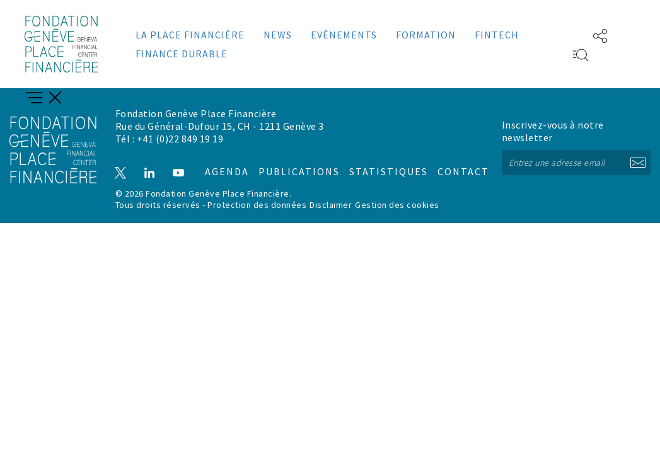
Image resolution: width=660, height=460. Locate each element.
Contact (449, 161)
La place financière (190, 34)
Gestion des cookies (397, 203)
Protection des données (256, 203)
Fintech (497, 34)
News (277, 34)
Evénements (344, 34)
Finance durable (182, 53)
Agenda (220, 161)
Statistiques (377, 161)
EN (562, 34)
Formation (426, 34)
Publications (291, 161)
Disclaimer (331, 203)
